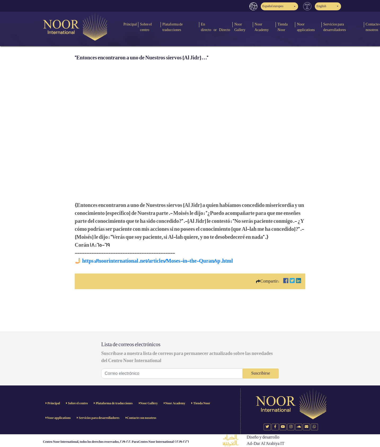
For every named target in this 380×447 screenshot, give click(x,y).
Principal (130, 24)
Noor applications (306, 27)
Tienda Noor (282, 27)
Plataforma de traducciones (172, 27)
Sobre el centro (146, 27)
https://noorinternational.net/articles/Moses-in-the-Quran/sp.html (157, 261)
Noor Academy (262, 27)
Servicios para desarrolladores (334, 27)
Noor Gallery (239, 27)
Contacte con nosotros (141, 418)
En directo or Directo (215, 27)
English (321, 6)
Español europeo (272, 6)
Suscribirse (260, 373)
